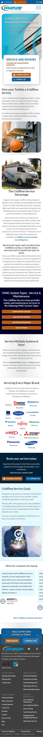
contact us (32, 362)
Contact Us (19, 79)
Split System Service (30, 721)
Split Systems (21, 328)
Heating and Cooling (8, 676)
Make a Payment (7, 701)
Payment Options (7, 698)
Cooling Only (6, 683)
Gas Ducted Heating (21, 317)
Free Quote (12, 641)
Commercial (19, 2)
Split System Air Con (30, 686)
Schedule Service (12, 479)
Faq (3, 725)
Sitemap (39, 731)
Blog (3, 721)
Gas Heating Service (30, 712)
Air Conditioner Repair (31, 705)
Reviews (5, 711)
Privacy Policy (26, 731)
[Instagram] (37, 649)
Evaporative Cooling (21, 312)
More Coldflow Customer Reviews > (28, 618)
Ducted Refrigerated (21, 322)
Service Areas (6, 718)
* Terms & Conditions (8, 731)
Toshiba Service (21, 75)
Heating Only (6, 679)
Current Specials (7, 704)
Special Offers (16, 362)
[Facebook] (29, 649)
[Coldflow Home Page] (11, 8)
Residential (6, 2)
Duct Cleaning (28, 709)
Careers (4, 714)
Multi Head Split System (31, 689)
